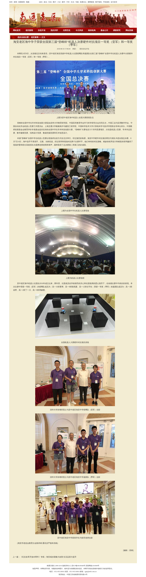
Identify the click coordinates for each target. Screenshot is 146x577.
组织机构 (92, 30)
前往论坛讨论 (84, 49)
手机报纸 (106, 2)
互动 (50, 2)
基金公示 (104, 30)
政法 (45, 2)
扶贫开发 (41, 30)
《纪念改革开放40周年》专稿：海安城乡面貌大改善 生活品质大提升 (48, 557)
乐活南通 (34, 2)
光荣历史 (66, 30)
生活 (72, 2)
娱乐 (41, 2)
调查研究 (116, 30)
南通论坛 (83, 2)
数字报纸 (98, 2)
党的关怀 (54, 30)
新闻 (15, 2)
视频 (27, 2)
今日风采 (79, 30)
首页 (10, 2)
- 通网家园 (90, 2)
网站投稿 (129, 30)
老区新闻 (29, 30)
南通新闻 (21, 2)
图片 (54, 2)
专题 (77, 2)
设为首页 (114, 2)
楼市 (63, 2)
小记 (59, 2)
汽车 (68, 2)
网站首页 (16, 30)
